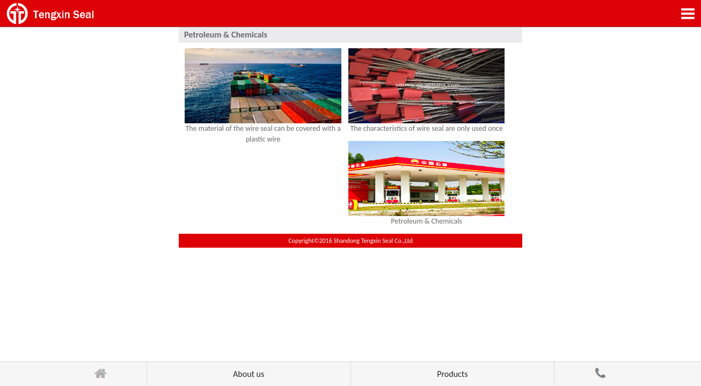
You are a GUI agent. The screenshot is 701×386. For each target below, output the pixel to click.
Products (452, 374)
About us (248, 374)
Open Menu (687, 13)
